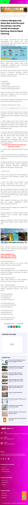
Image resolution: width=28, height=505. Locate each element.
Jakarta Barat (5, 482)
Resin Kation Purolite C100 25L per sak (17, 399)
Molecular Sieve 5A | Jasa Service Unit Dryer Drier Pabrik (17, 412)
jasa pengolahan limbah (9, 323)
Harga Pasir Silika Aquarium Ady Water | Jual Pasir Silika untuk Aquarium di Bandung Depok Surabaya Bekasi (15, 386)
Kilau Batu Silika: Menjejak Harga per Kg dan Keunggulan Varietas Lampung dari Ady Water (16, 360)
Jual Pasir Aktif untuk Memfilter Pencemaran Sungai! (15, 406)
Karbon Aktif (4, 495)
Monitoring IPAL (7, 15)
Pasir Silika (4, 497)
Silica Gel (4, 467)
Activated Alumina (6, 471)
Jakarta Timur (5, 480)
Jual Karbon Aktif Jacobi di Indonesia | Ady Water (17, 419)
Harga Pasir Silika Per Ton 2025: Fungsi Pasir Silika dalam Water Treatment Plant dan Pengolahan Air (17, 380)
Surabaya (4, 484)
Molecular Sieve (5, 469)
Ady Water (4, 36)
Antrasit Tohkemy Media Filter (15, 392)
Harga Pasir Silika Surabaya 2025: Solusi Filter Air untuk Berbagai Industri (16, 367)
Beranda (2, 15)
